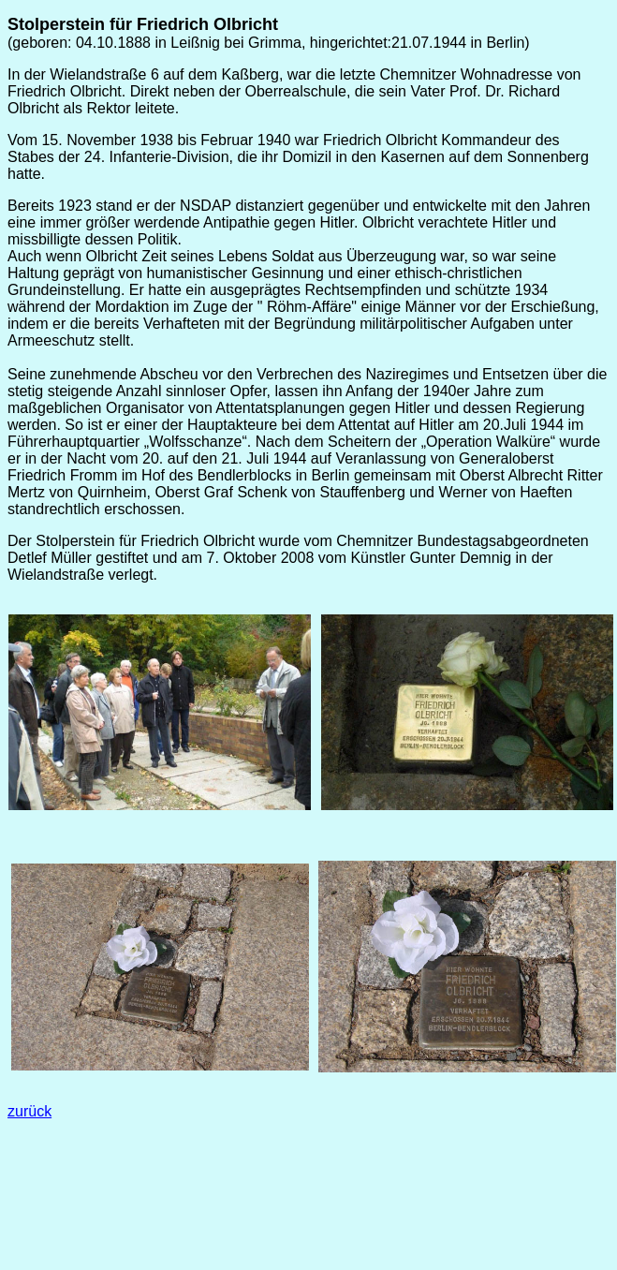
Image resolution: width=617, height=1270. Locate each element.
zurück (29, 1111)
